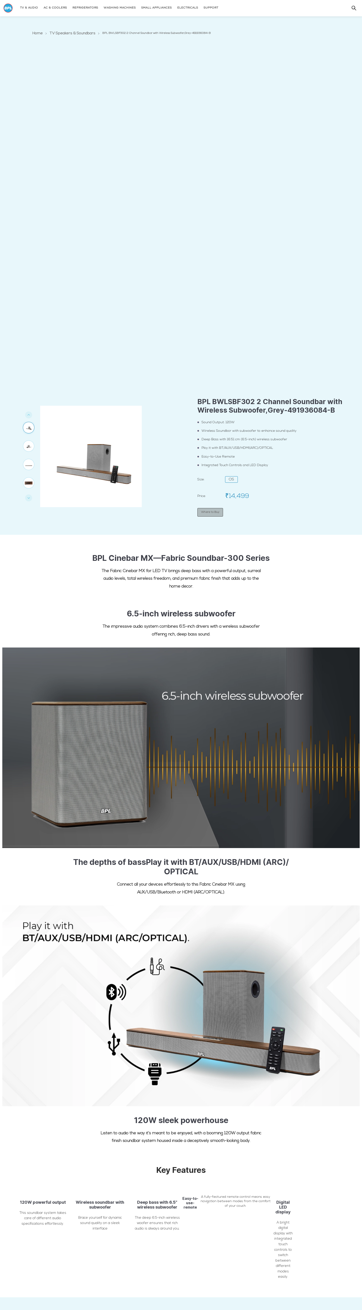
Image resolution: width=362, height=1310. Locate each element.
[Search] (349, 7)
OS (231, 480)
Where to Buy (210, 512)
